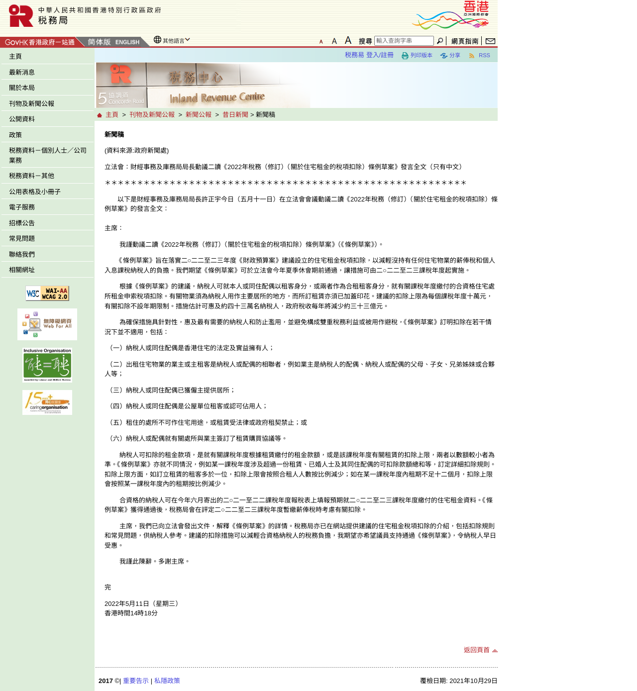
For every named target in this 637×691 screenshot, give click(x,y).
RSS (479, 56)
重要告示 (136, 681)
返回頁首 (477, 650)
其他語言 (174, 41)
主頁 (15, 56)
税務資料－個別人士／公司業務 (48, 155)
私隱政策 (167, 681)
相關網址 (22, 270)
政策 (15, 135)
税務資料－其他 (31, 176)
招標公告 (22, 223)
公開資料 (22, 119)
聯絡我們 (22, 254)
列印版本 (416, 56)
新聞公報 (199, 114)
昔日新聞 (235, 114)
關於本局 (22, 88)
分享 (450, 56)
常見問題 (22, 238)
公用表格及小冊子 (35, 192)
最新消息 (22, 72)
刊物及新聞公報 (31, 103)
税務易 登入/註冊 (369, 55)
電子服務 (22, 207)
